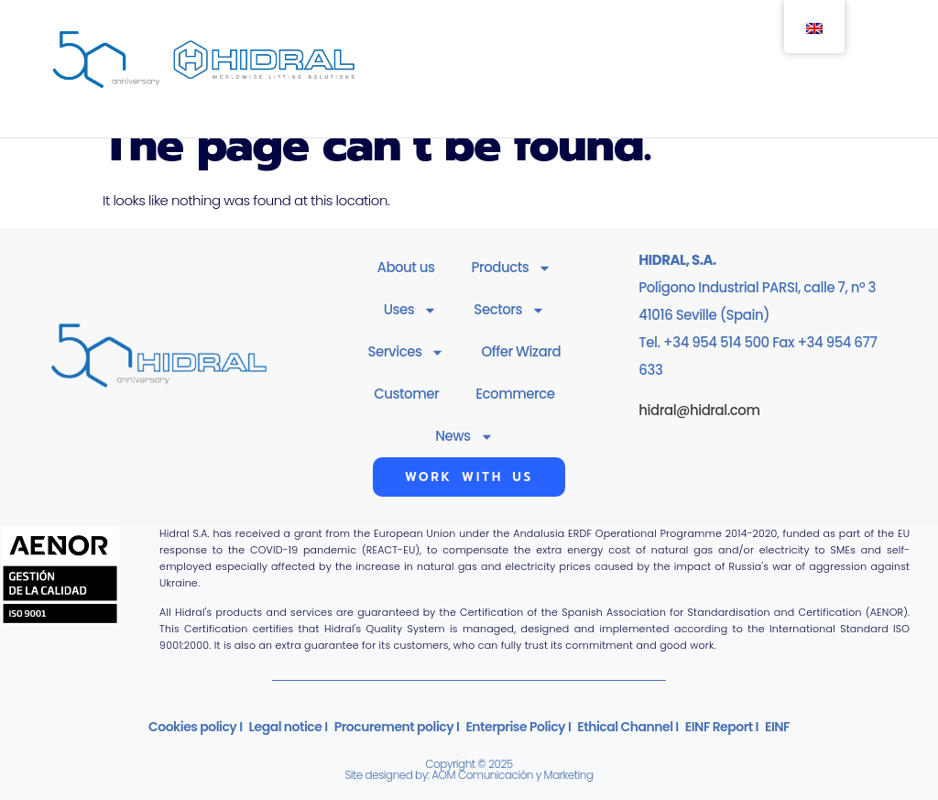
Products (512, 268)
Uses (411, 310)
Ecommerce (514, 393)
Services (406, 352)
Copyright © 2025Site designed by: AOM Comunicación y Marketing (468, 769)
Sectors (509, 310)
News (464, 437)
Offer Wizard (521, 351)
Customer (406, 393)
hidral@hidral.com (698, 410)
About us (405, 267)
